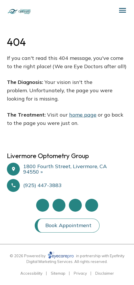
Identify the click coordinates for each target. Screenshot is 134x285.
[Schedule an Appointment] (103, 12)
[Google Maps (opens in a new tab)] (75, 205)
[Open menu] (122, 10)
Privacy (80, 273)
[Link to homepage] (19, 11)
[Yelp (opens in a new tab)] (59, 205)
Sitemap (58, 273)
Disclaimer (104, 273)
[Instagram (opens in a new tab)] (91, 205)
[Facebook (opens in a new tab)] (42, 205)
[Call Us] (111, 12)
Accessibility (31, 273)
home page (82, 114)
